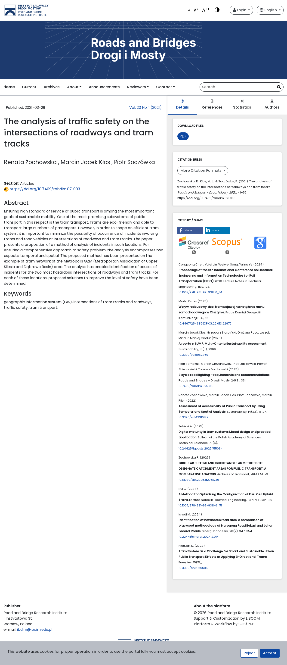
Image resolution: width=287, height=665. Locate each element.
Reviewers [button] (136, 87)
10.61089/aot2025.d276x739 (199, 480)
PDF (183, 136)
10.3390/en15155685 (193, 568)
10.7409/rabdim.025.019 (196, 386)
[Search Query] (241, 87)
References (212, 105)
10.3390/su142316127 (193, 417)
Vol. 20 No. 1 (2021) (145, 107)
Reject (249, 653)
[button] (190, 230)
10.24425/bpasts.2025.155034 (201, 448)
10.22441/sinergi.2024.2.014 (199, 536)
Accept (270, 653)
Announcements (104, 87)
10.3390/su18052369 (193, 355)
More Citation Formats (201, 170)
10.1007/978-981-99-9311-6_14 (200, 292)
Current (29, 87)
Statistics (242, 105)
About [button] (73, 87)
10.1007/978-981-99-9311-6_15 (200, 505)
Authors (272, 105)
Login (240, 10)
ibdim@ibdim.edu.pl (34, 629)
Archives (52, 87)
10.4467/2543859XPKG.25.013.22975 (205, 323)
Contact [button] (164, 87)
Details (182, 105)
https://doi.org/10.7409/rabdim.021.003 (42, 189)
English (269, 10)
